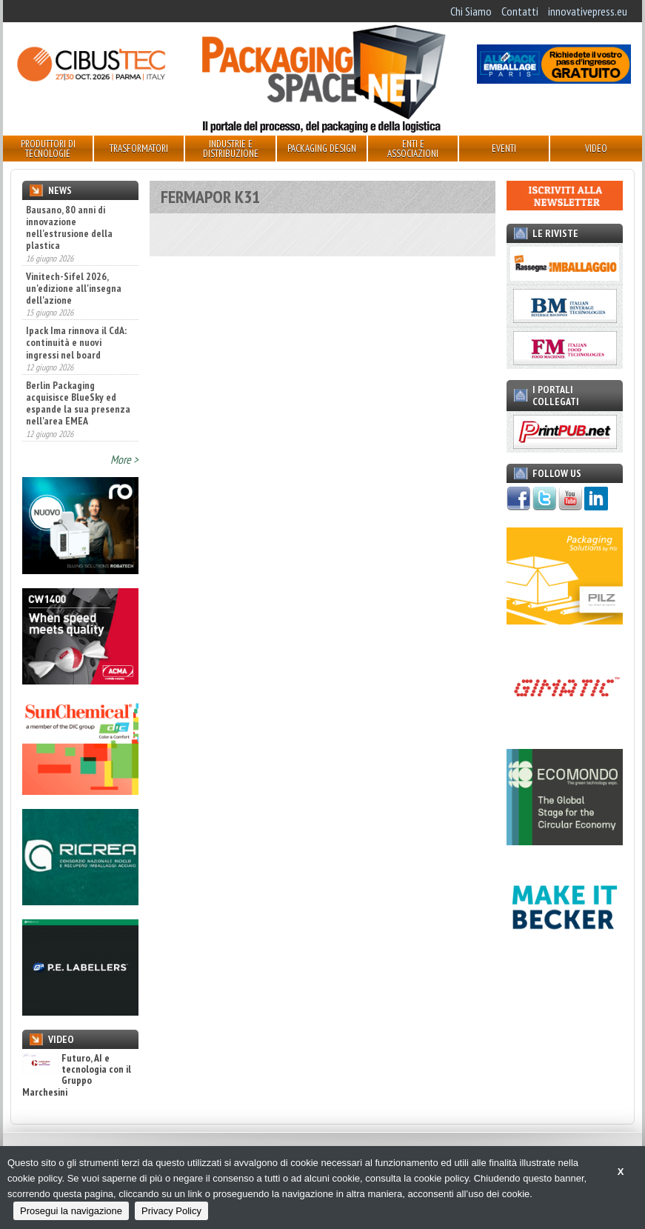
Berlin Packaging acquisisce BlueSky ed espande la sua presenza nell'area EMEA (78, 403)
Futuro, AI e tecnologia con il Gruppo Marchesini (76, 1076)
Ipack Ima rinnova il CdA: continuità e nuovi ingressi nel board (76, 342)
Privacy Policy (171, 1210)
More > (124, 459)
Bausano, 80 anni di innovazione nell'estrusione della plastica (69, 227)
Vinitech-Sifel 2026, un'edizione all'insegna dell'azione (73, 288)
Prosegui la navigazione (71, 1210)
